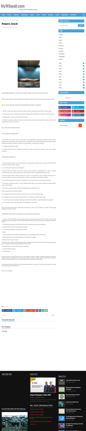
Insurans (61, 51)
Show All (33, 424)
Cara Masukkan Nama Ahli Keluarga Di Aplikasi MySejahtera (74, 417)
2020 (71, 79)
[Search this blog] (68, 25)
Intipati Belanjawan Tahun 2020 (40, 395)
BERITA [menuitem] (9, 15)
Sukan (60, 59)
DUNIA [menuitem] (57, 15)
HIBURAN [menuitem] (50, 15)
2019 (71, 82)
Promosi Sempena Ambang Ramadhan (40, 421)
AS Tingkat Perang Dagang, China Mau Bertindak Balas (74, 424)
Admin (4, 27)
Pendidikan (62, 56)
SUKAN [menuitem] (44, 15)
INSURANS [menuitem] (73, 15)
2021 (71, 76)
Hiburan (61, 48)
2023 (71, 71)
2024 (71, 68)
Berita (60, 40)
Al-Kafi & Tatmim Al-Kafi (36, 409)
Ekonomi (61, 45)
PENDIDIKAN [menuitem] (24, 15)
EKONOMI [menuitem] (16, 15)
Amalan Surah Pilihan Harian (72, 402)
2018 (71, 85)
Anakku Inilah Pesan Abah (37, 412)
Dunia (60, 43)
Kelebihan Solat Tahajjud (36, 414)
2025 (71, 66)
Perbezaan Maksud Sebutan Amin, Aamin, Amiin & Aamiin (73, 410)
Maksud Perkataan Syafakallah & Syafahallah (73, 388)
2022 (71, 74)
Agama (7, 20)
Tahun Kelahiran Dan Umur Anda (73, 380)
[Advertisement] (29, 42)
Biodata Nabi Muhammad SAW (72, 395)
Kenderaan (61, 54)
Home (3, 20)
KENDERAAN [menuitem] (65, 15)
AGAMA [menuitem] (32, 15)
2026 (71, 63)
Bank (60, 37)
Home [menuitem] (3, 15)
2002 (71, 87)
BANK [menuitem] (38, 15)
